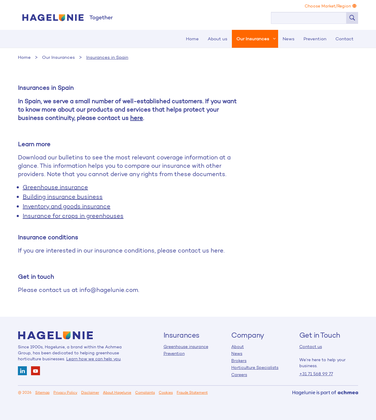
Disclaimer (90, 392)
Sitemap (42, 392)
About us (217, 38)
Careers (239, 374)
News (289, 38)
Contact (344, 38)
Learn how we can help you (93, 358)
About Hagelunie (117, 392)
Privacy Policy (65, 392)
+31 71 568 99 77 (316, 373)
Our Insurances (252, 38)
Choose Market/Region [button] (331, 6)
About (237, 346)
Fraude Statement (192, 392)
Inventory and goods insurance (66, 206)
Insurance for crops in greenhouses (73, 216)
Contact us (310, 346)
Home (67, 18)
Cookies (166, 392)
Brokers (238, 360)
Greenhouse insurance (55, 187)
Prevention (314, 38)
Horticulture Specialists (254, 367)
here (136, 118)
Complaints (145, 392)
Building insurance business (63, 197)
